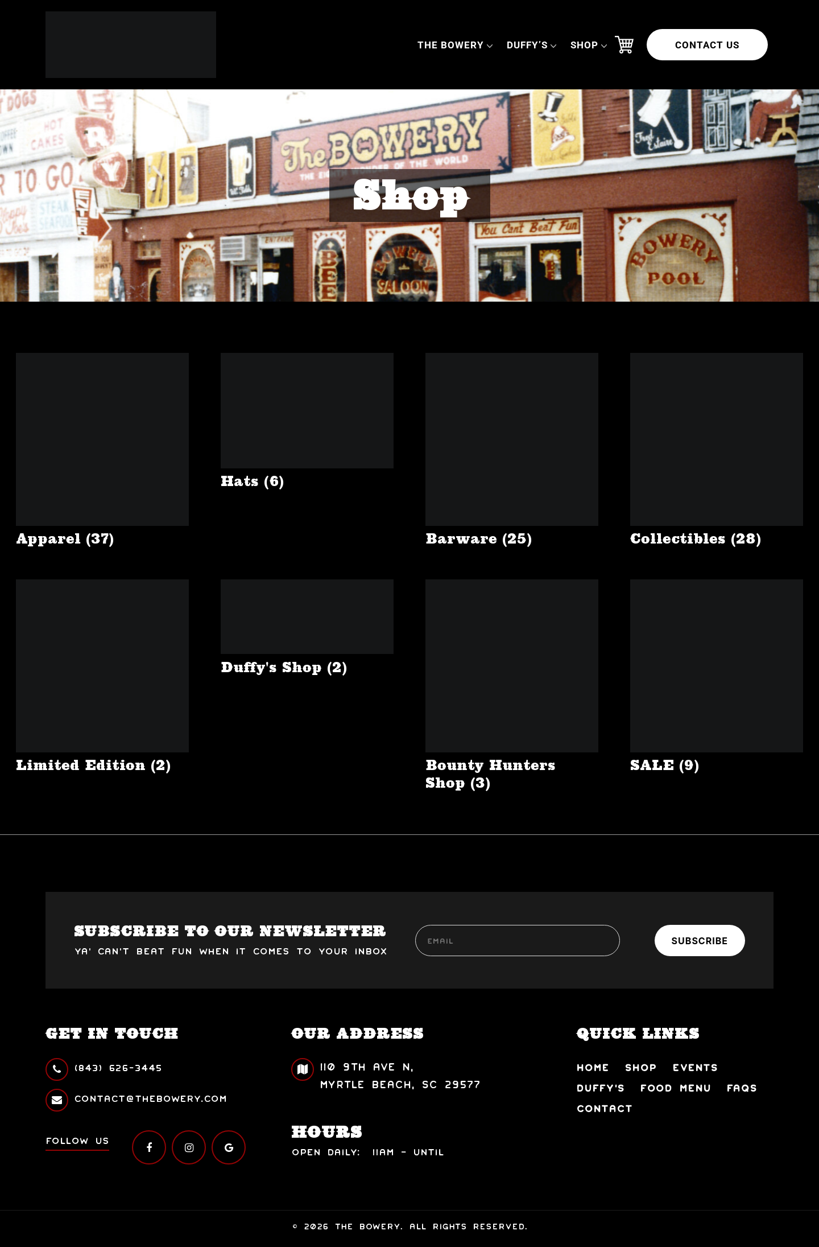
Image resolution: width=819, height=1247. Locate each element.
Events (695, 1066)
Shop (584, 45)
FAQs (741, 1087)
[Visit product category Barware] (511, 450)
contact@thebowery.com (136, 1098)
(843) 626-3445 (104, 1067)
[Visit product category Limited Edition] (102, 676)
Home (592, 1066)
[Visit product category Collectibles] (716, 450)
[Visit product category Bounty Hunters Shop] (511, 685)
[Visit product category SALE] (716, 676)
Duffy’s (527, 45)
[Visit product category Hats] (307, 421)
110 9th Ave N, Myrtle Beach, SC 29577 (386, 1074)
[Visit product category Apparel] (102, 450)
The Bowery (450, 45)
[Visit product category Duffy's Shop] (307, 627)
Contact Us (707, 45)
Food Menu (675, 1087)
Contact (604, 1107)
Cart (624, 45)
